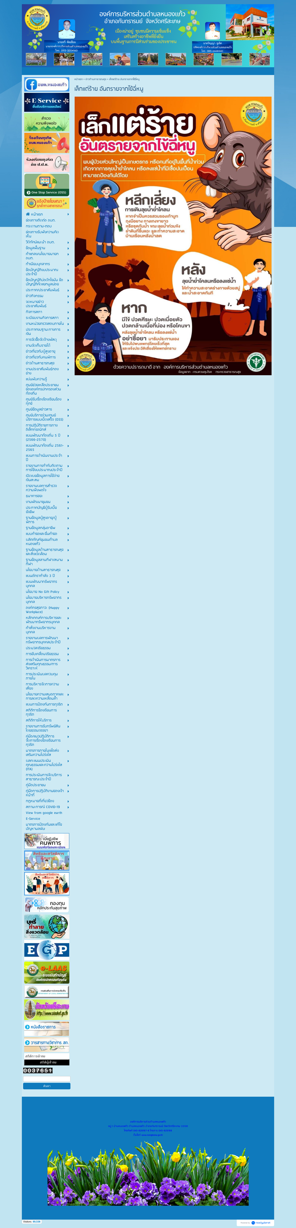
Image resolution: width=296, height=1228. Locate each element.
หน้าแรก (78, 79)
